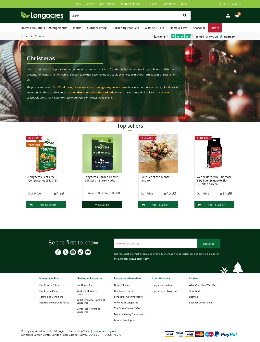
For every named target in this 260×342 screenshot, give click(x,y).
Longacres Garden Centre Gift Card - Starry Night (101, 178)
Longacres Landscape (163, 285)
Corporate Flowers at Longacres (88, 310)
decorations (119, 87)
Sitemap (193, 296)
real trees (79, 87)
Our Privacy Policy (49, 285)
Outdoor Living (97, 28)
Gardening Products (126, 28)
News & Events (122, 285)
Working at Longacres (126, 302)
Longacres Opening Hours (128, 296)
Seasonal (199, 28)
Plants (77, 28)
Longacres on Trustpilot (164, 291)
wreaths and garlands (100, 92)
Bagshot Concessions (200, 302)
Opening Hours (130, 4)
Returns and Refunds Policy (54, 302)
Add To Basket (42, 204)
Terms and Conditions (51, 296)
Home (24, 36)
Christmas (40, 36)
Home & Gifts (178, 28)
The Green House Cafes (127, 308)
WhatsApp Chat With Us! (202, 285)
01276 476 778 (232, 4)
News (77, 4)
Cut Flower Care (85, 285)
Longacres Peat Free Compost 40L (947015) (42, 178)
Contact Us (169, 4)
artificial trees (63, 87)
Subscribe (208, 243)
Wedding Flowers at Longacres (87, 292)
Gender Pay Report (124, 320)
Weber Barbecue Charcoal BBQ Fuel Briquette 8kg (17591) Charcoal (214, 180)
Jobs (184, 4)
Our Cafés (151, 4)
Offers (215, 28)
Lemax (165, 92)
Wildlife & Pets (154, 28)
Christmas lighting (98, 87)
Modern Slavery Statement (128, 314)
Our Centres (107, 4)
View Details (102, 204)
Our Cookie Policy (48, 291)
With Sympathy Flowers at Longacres (91, 301)
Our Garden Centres (125, 291)
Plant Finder (195, 291)
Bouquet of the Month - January (156, 178)
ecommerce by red (105, 331)
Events (89, 4)
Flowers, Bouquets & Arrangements (44, 28)
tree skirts (75, 92)
